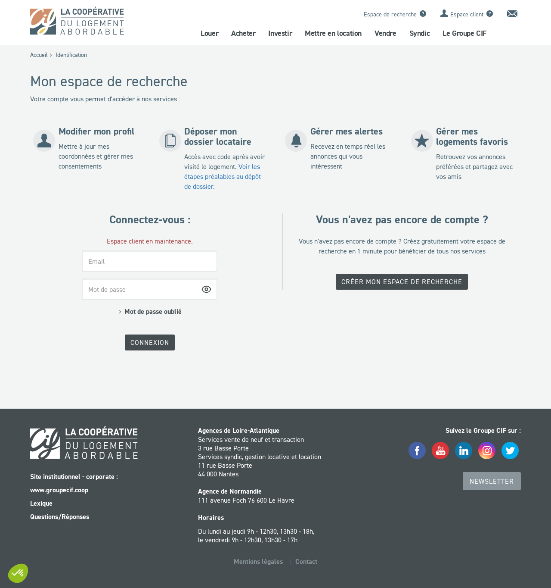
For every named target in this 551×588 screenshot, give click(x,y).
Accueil (39, 55)
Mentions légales (258, 561)
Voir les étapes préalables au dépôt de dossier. (222, 176)
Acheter (243, 33)
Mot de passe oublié (153, 311)
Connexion (149, 342)
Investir (280, 33)
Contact (306, 561)
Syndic (419, 33)
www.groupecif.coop (59, 489)
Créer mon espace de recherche (401, 281)
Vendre (385, 33)
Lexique (41, 503)
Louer (209, 33)
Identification (71, 55)
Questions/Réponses (59, 516)
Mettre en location (333, 33)
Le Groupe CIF (464, 33)
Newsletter (492, 481)
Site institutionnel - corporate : (74, 476)
